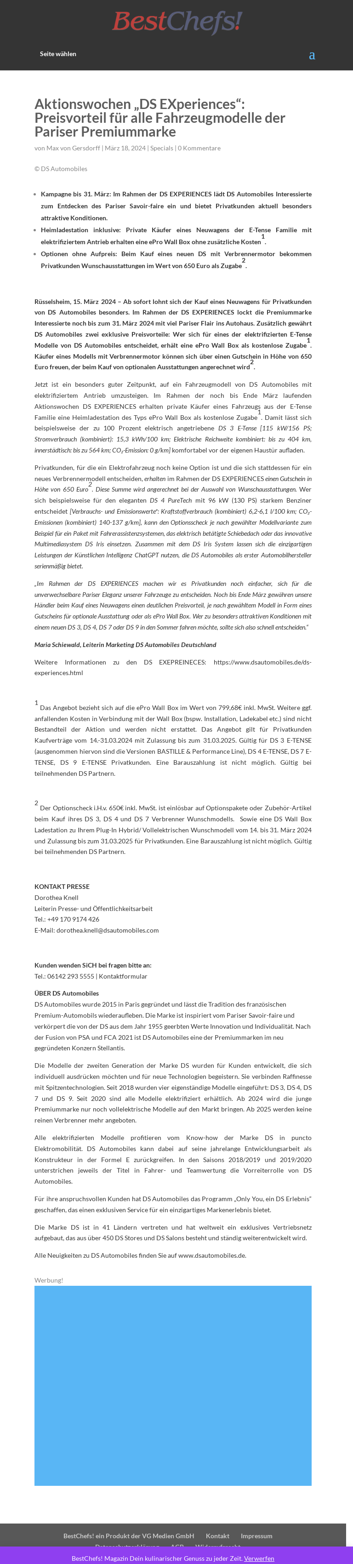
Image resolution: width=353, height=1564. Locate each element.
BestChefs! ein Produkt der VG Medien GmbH (132, 1514)
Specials (162, 148)
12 (211, 1445)
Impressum (260, 1514)
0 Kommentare (200, 148)
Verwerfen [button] (263, 1558)
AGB (181, 1525)
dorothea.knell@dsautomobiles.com (108, 919)
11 (203, 1445)
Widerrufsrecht (221, 1525)
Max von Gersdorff (74, 148)
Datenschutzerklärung (131, 1525)
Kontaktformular (124, 965)
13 (219, 1445)
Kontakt (221, 1514)
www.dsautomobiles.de (212, 1233)
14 (227, 1445)
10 (196, 1445)
